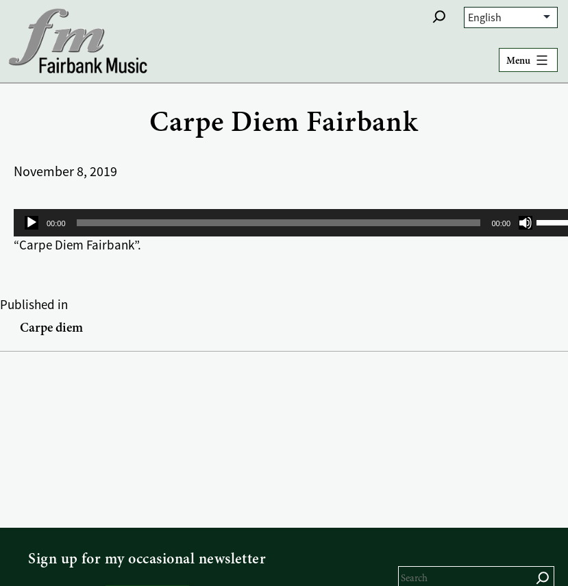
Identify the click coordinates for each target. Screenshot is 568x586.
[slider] (279, 222)
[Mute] (525, 223)
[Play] (31, 223)
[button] (439, 16)
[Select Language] (511, 17)
